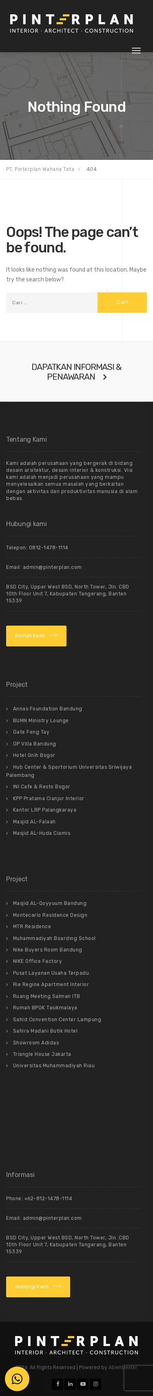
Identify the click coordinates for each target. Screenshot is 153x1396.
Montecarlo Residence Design (50, 915)
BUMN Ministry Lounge (41, 720)
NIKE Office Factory (37, 961)
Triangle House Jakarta (42, 1054)
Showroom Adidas (36, 1043)
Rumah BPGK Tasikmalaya (45, 1008)
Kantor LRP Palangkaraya (45, 810)
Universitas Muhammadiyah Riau (54, 1066)
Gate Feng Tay (31, 732)
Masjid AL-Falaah (34, 822)
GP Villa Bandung (34, 744)
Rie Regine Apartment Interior (51, 984)
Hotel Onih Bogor (34, 755)
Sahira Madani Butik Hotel (45, 1031)
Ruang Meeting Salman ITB (46, 996)
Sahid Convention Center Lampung (57, 1019)
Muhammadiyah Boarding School (54, 938)
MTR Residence (32, 926)
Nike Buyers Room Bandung (47, 950)
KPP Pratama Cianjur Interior (48, 798)
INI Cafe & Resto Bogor (42, 787)
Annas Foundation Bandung (47, 709)
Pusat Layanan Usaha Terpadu (51, 973)
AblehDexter (123, 1367)
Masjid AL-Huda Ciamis (42, 833)
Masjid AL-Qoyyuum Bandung (50, 903)
